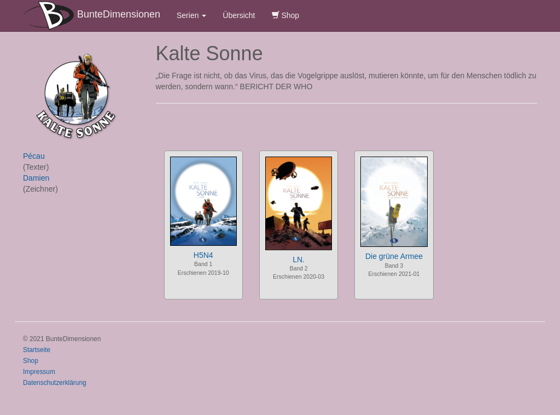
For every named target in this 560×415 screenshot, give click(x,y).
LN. (299, 259)
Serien (191, 15)
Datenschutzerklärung (54, 383)
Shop (286, 15)
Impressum (39, 372)
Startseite (36, 350)
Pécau (34, 156)
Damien (36, 178)
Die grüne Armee (394, 256)
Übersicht (239, 15)
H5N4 (203, 255)
